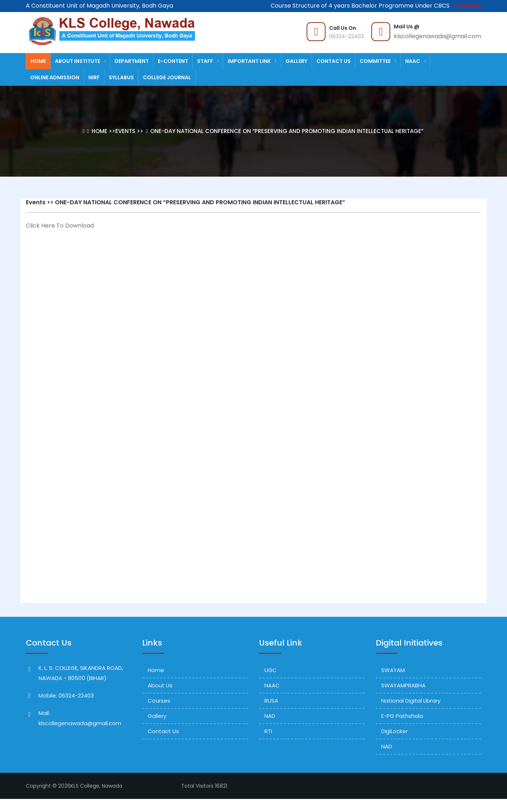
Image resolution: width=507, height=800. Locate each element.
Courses (159, 700)
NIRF (94, 77)
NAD (269, 716)
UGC (270, 670)
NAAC (415, 61)
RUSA (271, 700)
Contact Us (333, 61)
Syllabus (121, 77)
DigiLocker (394, 731)
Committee (378, 61)
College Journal (167, 77)
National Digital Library (410, 700)
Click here (465, 5)
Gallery (296, 61)
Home (38, 61)
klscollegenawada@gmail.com (437, 36)
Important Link (252, 61)
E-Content (173, 61)
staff (208, 61)
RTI (268, 731)
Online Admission (54, 77)
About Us (160, 685)
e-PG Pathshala (402, 716)
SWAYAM (393, 670)
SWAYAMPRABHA (403, 685)
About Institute (80, 61)
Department (132, 61)
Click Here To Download (60, 225)
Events (125, 131)
